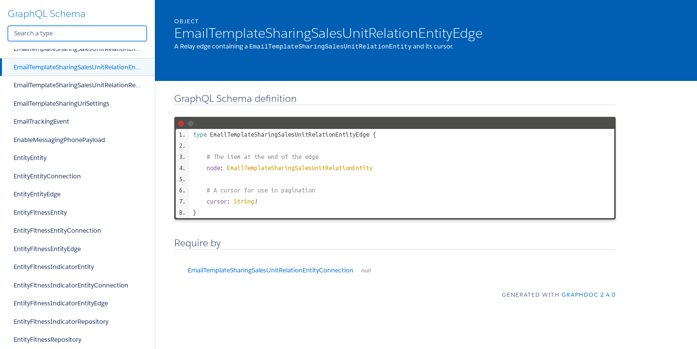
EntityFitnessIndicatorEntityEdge (61, 303)
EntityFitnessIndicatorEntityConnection (71, 285)
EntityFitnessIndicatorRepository (61, 321)
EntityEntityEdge (37, 194)
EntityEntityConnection (47, 176)
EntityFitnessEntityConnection (57, 230)
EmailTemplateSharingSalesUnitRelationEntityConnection (84, 49)
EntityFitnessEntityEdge (47, 249)
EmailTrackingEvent (41, 121)
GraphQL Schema (47, 13)
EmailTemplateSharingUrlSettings (61, 103)
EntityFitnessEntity (40, 212)
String (244, 200)
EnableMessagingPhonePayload (59, 140)
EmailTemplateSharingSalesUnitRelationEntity (300, 167)
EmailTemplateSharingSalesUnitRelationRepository (84, 85)
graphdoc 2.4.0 (588, 294)
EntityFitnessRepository (47, 339)
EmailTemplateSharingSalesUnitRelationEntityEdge (84, 67)
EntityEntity (30, 158)
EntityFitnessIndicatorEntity (54, 267)
